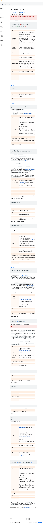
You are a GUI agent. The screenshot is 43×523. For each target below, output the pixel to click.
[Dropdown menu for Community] (25, 1)
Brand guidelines (28, 518)
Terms (10, 522)
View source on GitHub (22, 12)
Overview (2, 4)
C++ (7, 4)
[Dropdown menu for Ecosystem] (20, 1)
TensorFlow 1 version (14, 12)
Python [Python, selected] (5, 4)
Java (9, 4)
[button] (4, 6)
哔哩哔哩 (11, 518)
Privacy (13, 522)
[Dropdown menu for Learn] (12, 1)
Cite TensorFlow (28, 519)
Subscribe (39, 522)
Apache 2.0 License (16, 508)
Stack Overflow (28, 517)
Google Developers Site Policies (25, 508)
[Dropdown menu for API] (15, 1)
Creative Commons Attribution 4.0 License (28, 507)
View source (12, 85)
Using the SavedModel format (24, 275)
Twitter (10, 517)
